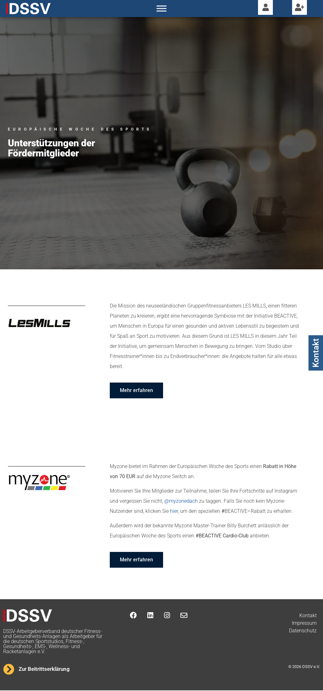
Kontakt (315, 352)
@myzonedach (181, 502)
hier (174, 512)
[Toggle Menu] (161, 9)
